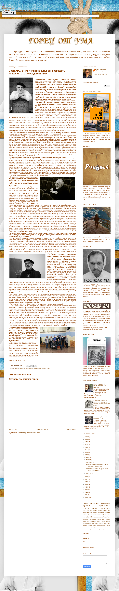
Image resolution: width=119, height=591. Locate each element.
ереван (100, 508)
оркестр (92, 514)
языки (94, 525)
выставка (98, 512)
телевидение (87, 512)
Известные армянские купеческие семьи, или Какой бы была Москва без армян (101, 403)
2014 (86, 487)
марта (88, 459)
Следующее (13, 429)
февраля (89, 462)
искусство (33, 368)
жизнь (98, 527)
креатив (108, 521)
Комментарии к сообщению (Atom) (29, 433)
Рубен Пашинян (100, 69)
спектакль (85, 529)
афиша (108, 525)
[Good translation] (5, 13)
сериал (108, 516)
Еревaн (28, 368)
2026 (86, 437)
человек (107, 529)
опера (93, 512)
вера (109, 517)
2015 (86, 484)
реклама (108, 527)
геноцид (107, 512)
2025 (86, 439)
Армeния (17, 368)
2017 (86, 479)
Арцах (91, 516)
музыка (44, 368)
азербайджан (100, 525)
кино (94, 508)
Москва (96, 516)
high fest (89, 510)
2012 (86, 492)
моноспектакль (87, 523)
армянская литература (89, 521)
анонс (104, 525)
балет (105, 517)
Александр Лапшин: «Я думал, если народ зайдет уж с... (97, 469)
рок (103, 519)
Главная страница (42, 429)
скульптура (86, 517)
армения (94, 503)
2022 (86, 447)
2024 (86, 442)
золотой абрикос (97, 510)
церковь (108, 519)
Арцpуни (22, 368)
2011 (86, 495)
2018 (86, 477)
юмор (90, 525)
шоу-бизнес (86, 525)
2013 (86, 489)
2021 (86, 450)
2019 (86, 455)
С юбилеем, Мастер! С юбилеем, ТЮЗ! (100, 417)
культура (38, 368)
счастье (101, 523)
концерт (107, 508)
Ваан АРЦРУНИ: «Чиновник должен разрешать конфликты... (97, 465)
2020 (86, 452)
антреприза (100, 517)
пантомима (95, 523)
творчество (93, 529)
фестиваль (104, 505)
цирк (104, 529)
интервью (85, 519)
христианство (93, 517)
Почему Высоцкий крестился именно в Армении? (99, 385)
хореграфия (100, 529)
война (97, 514)
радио (99, 519)
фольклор (85, 516)
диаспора (93, 527)
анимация (102, 516)
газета (88, 527)
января (88, 473)
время (84, 527)
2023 (86, 444)
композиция (92, 519)
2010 (86, 497)
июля (88, 457)
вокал (103, 512)
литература (106, 510)
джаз (84, 510)
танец (89, 529)
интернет (102, 527)
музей (108, 514)
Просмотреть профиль (100, 74)
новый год (86, 514)
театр (47, 368)
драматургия (102, 514)
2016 (86, 482)
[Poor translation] (12, 13)
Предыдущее (71, 429)
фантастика (107, 523)
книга (103, 521)
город (98, 521)
